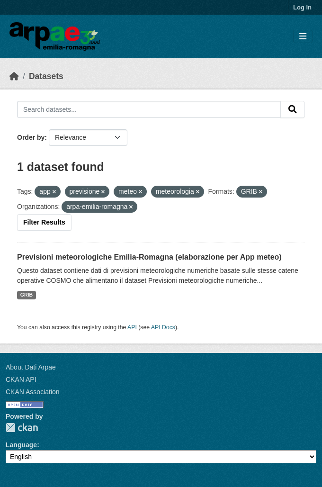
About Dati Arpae (31, 367)
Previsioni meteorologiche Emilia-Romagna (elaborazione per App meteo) (149, 257)
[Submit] (292, 109)
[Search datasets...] (149, 109)
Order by (31, 137)
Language (21, 445)
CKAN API (21, 379)
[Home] (14, 76)
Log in (302, 7)
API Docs (163, 327)
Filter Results (44, 222)
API (132, 327)
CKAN (22, 428)
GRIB (26, 295)
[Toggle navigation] (303, 37)
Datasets (46, 76)
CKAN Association (33, 392)
